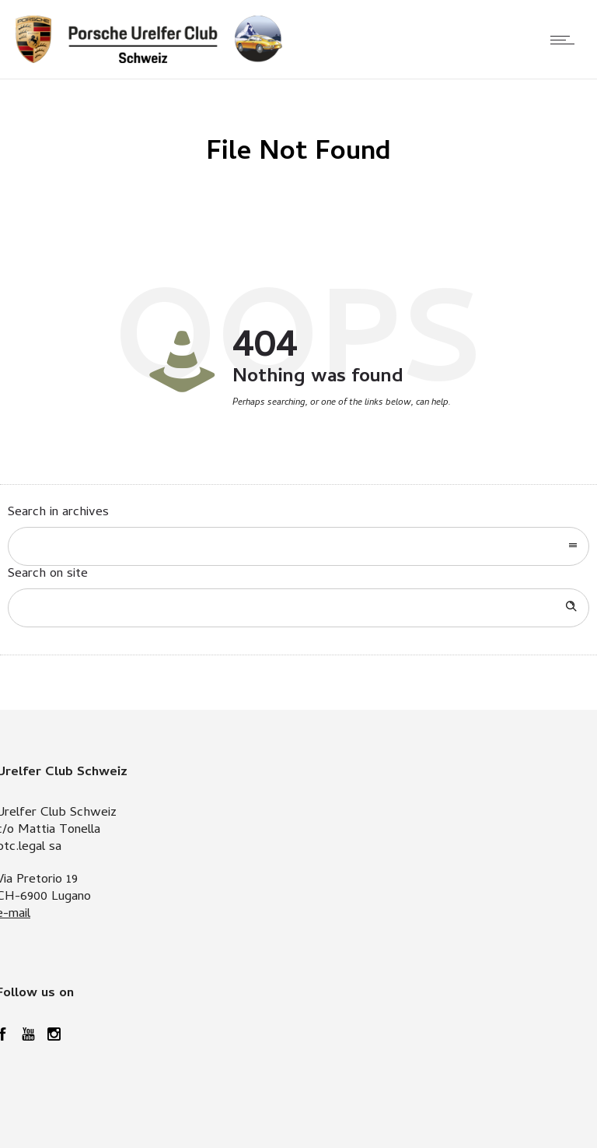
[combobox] (298, 546)
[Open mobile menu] (565, 39)
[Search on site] (298, 607)
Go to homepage (347, 437)
